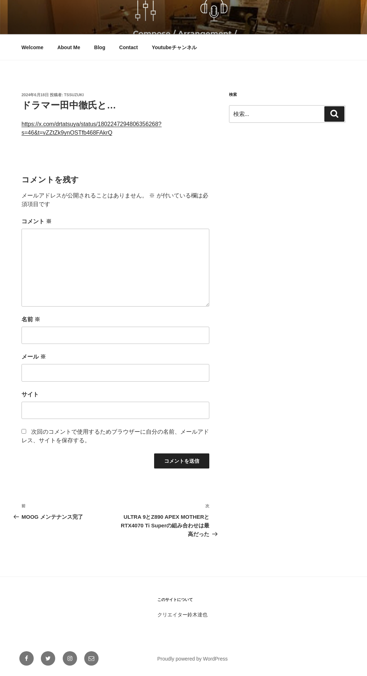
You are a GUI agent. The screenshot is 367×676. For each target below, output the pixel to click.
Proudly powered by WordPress (192, 659)
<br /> (250, 181)
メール (34, 357)
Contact (128, 47)
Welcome (32, 47)
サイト (30, 394)
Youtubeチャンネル (174, 47)
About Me (68, 47)
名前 (31, 319)
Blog (99, 47)
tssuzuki (74, 95)
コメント (37, 221)
